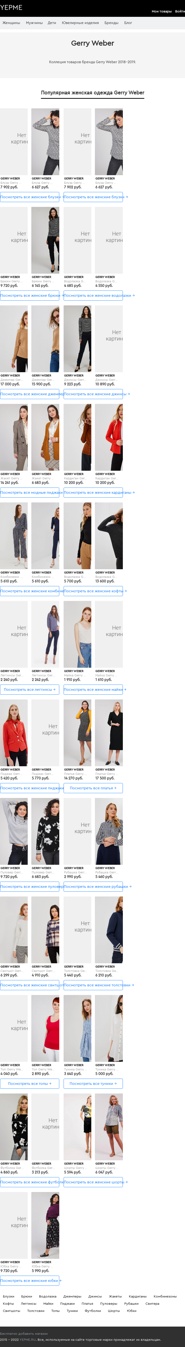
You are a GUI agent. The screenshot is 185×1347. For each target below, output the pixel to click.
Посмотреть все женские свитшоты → (29, 985)
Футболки (93, 1311)
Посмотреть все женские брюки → (29, 295)
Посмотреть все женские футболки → (29, 1182)
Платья (87, 1303)
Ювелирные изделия (80, 23)
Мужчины (34, 23)
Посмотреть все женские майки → (93, 690)
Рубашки (131, 1303)
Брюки (26, 1296)
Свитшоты (11, 1311)
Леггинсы (28, 1303)
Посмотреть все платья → (93, 788)
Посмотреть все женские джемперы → (29, 394)
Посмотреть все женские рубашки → (93, 887)
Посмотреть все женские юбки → (29, 1281)
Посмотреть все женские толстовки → (93, 985)
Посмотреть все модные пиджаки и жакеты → (29, 492)
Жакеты (115, 1296)
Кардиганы (138, 1296)
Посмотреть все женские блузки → (29, 197)
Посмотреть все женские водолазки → (93, 295)
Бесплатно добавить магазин (24, 1333)
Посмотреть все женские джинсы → (93, 394)
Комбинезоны (165, 1296)
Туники (72, 1311)
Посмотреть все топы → (29, 1084)
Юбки (131, 1311)
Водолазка (47, 1296)
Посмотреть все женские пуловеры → (29, 887)
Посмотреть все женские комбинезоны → (29, 591)
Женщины (11, 23)
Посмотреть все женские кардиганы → (93, 492)
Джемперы (72, 1296)
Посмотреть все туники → (93, 1084)
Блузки (8, 1296)
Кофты (8, 1303)
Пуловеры (108, 1303)
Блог (128, 23)
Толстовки (35, 1311)
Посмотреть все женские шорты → (93, 1182)
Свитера (152, 1303)
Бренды (112, 23)
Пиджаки (67, 1303)
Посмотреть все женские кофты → (93, 591)
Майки (48, 1303)
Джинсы (95, 1296)
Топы (55, 1311)
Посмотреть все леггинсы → (29, 690)
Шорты (114, 1311)
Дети (52, 23)
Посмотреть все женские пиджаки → (29, 788)
